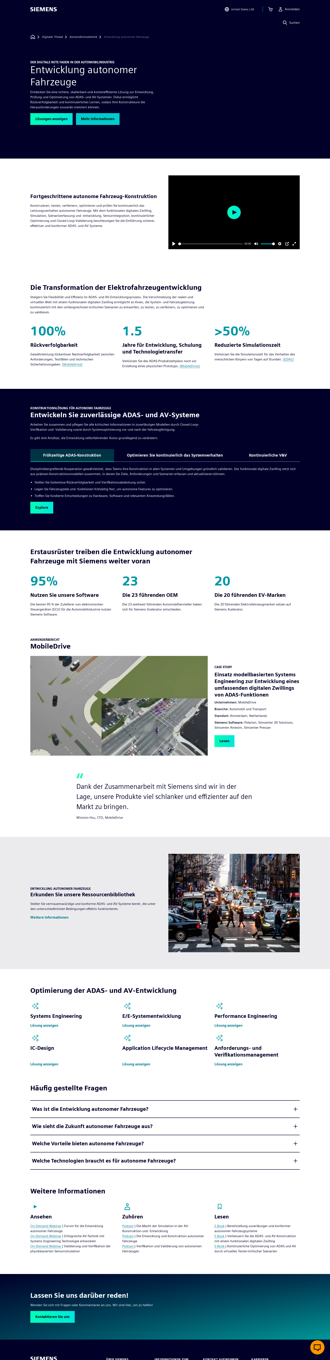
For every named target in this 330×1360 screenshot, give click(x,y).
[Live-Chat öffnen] (317, 1347)
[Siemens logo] (43, 9)
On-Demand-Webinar (45, 1226)
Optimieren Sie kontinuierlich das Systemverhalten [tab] (175, 455)
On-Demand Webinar (46, 1246)
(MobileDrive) (72, 364)
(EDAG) (288, 359)
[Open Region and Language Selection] (239, 9)
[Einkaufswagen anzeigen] (270, 9)
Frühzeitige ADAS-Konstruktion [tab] (72, 455)
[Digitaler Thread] (52, 37)
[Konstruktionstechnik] (83, 37)
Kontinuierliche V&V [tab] (268, 455)
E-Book (219, 1226)
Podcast (128, 1226)
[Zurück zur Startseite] (32, 37)
